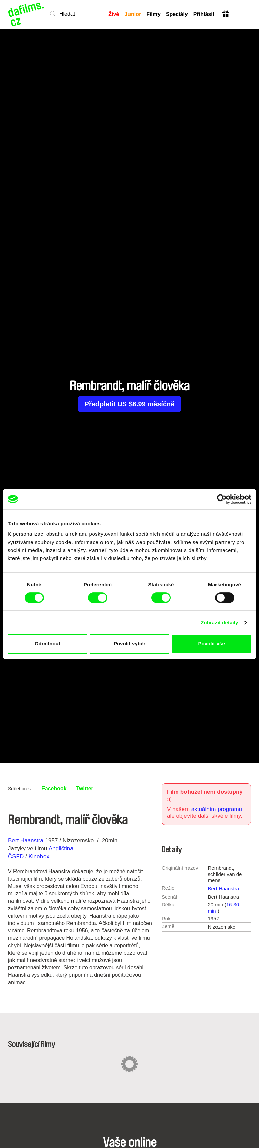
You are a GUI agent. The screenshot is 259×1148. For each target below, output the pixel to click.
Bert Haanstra (26, 840)
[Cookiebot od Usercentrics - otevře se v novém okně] (221, 499)
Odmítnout (47, 643)
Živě (113, 14)
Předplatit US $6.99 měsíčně (130, 404)
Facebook (54, 788)
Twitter (84, 788)
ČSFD (16, 856)
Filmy (153, 14)
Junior (132, 14)
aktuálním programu (216, 809)
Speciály (177, 14)
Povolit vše (211, 643)
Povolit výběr (129, 643)
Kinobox (38, 856)
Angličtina (61, 848)
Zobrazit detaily (219, 622)
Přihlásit (203, 14)
